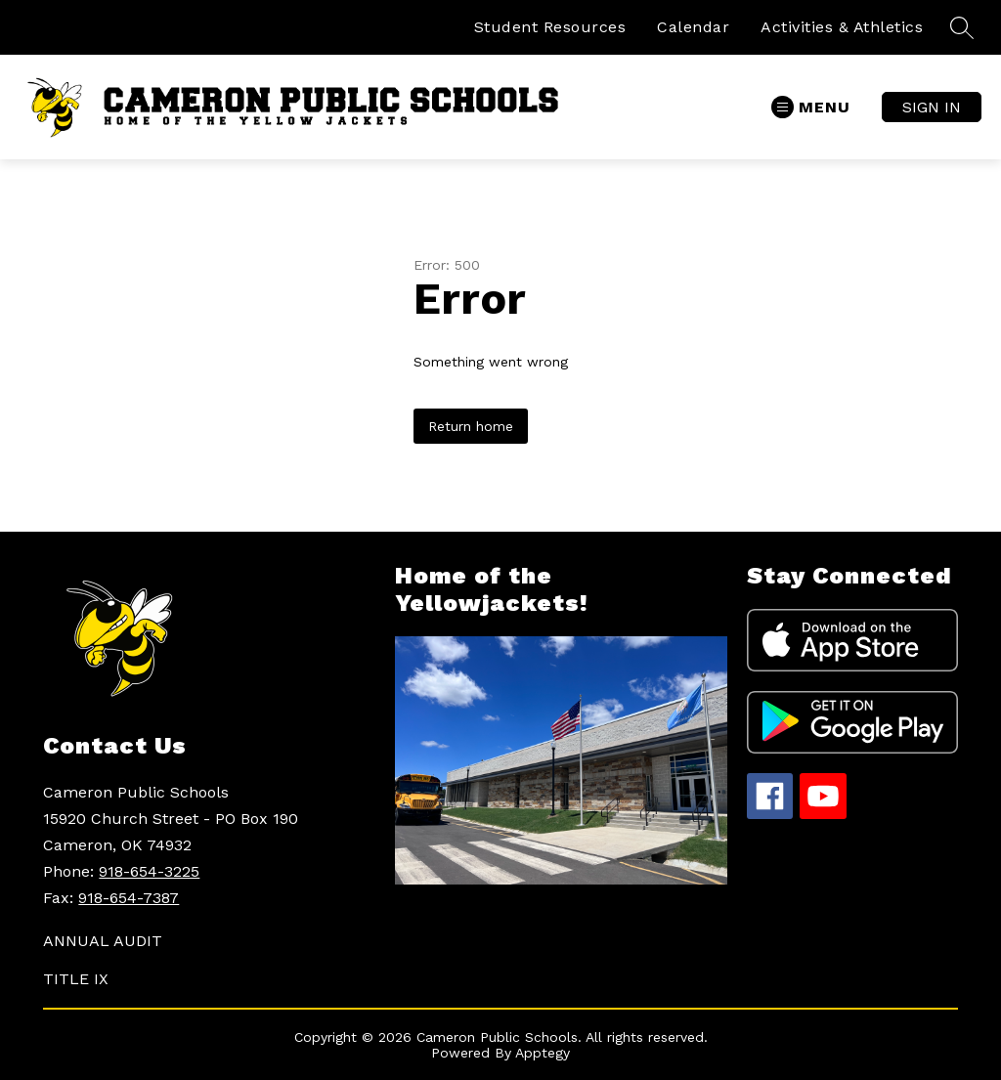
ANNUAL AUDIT (102, 940)
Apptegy (542, 1052)
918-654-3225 (149, 871)
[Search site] (962, 27)
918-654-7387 (128, 897)
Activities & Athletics (842, 27)
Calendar (693, 27)
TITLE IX (76, 979)
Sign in (931, 107)
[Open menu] (810, 107)
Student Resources (550, 27)
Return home (470, 426)
